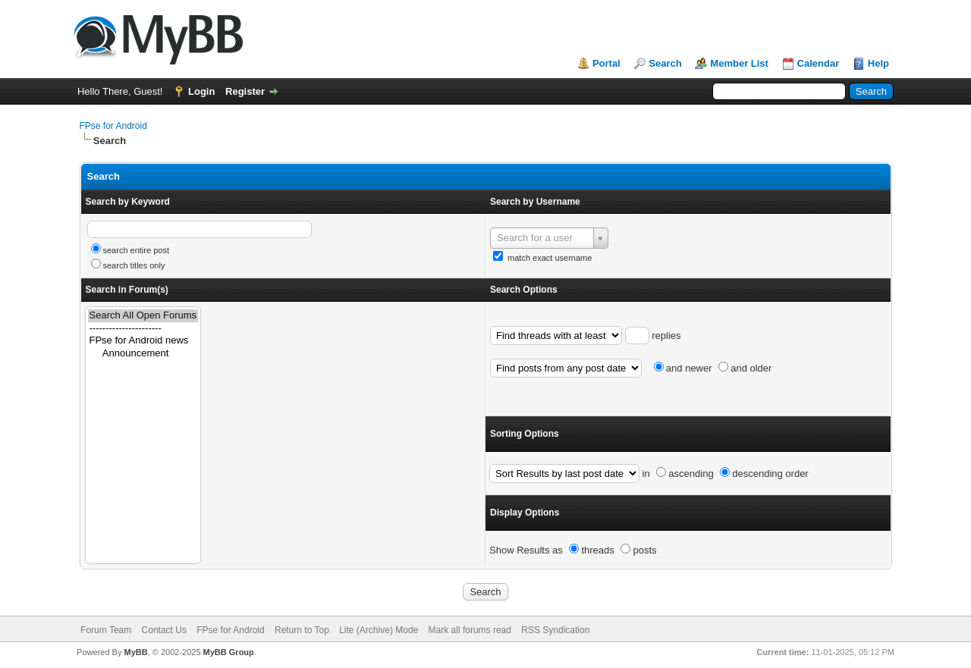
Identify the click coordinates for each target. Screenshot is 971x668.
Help (878, 63)
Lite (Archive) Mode (378, 630)
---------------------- (143, 328)
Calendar (818, 63)
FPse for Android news (143, 340)
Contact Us (164, 630)
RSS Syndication (555, 630)
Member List (739, 63)
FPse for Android (113, 126)
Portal (606, 63)
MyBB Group (228, 652)
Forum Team (105, 630)
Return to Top (302, 630)
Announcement (143, 353)
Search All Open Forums (143, 315)
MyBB (135, 652)
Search (665, 63)
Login (201, 91)
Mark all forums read (470, 630)
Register (245, 91)
